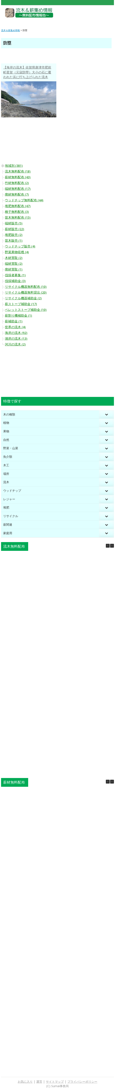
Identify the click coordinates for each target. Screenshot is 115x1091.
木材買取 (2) (13, 258)
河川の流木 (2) (15, 344)
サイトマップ (55, 1081)
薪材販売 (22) (14, 229)
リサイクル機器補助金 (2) (23, 298)
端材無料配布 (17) (18, 189)
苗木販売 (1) (13, 241)
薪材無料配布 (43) (18, 177)
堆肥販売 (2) (13, 235)
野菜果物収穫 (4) (17, 252)
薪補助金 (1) (13, 321)
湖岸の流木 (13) (16, 339)
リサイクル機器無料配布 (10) (26, 287)
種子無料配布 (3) (17, 212)
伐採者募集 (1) (15, 275)
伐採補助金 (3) (15, 281)
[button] (112, 546)
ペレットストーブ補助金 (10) (26, 310)
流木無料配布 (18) (18, 171)
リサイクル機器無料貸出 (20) (26, 292)
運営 (39, 1081)
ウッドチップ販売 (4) (20, 246)
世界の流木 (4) (15, 327)
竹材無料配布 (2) (17, 183)
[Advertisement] (90, 15)
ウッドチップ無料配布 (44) (24, 200)
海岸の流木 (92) (16, 333)
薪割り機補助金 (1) (18, 315)
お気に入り (25, 1081)
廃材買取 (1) (13, 269)
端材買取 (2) (13, 264)
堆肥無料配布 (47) (18, 206)
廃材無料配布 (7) (17, 194)
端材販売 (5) (13, 223)
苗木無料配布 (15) (18, 217)
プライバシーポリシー (82, 1081)
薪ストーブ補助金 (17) (21, 304)
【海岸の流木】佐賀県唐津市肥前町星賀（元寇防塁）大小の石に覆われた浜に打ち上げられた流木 (27, 72)
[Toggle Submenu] (106, 414)
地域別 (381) (14, 166)
